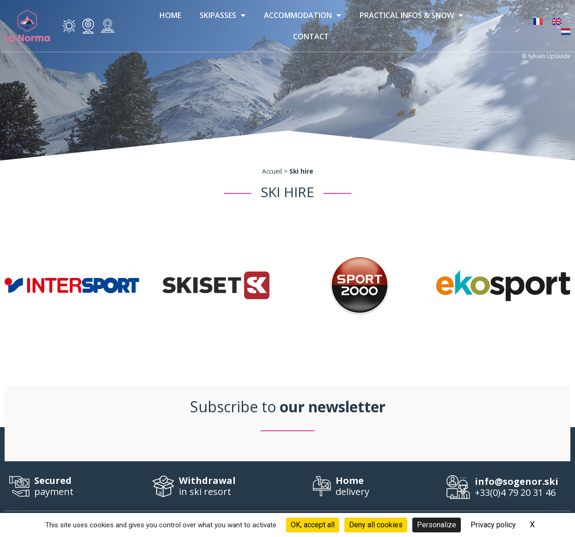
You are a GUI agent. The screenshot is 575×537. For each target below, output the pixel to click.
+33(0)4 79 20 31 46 (520, 487)
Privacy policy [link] (493, 524)
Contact (311, 36)
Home (170, 15)
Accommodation (302, 15)
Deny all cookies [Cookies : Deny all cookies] (376, 524)
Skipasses (222, 15)
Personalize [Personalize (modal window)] (436, 524)
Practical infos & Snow (411, 15)
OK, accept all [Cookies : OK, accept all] (313, 524)
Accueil (272, 171)
